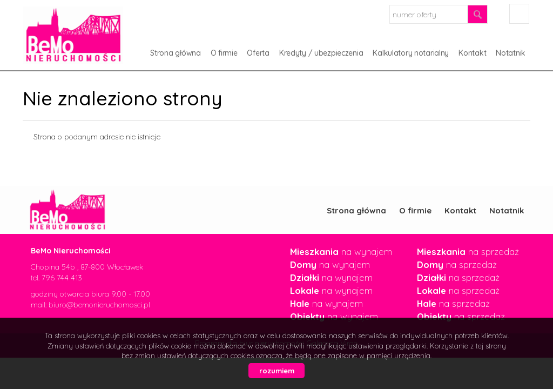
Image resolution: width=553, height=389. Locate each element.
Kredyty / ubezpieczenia (321, 53)
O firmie (224, 53)
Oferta (258, 53)
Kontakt (472, 53)
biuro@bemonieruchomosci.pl (99, 305)
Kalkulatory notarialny (411, 53)
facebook (519, 14)
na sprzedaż (468, 251)
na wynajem (341, 251)
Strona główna (175, 53)
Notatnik (510, 53)
